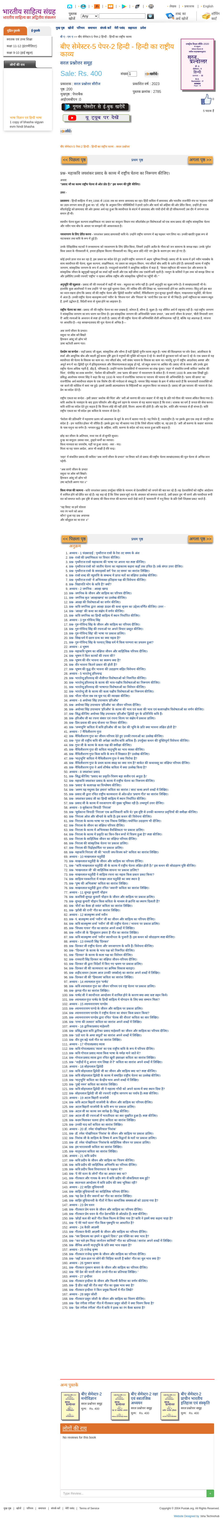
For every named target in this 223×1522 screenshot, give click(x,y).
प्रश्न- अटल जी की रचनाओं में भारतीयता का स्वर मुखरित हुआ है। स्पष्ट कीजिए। (113, 1115)
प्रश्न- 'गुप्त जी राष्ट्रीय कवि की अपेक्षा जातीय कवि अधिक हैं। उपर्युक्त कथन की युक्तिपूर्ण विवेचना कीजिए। (129, 740)
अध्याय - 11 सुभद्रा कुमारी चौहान (88, 892)
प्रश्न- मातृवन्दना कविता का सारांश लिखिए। (93, 1151)
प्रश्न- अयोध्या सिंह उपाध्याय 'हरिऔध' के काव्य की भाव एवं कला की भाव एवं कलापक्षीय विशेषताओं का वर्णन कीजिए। (136, 709)
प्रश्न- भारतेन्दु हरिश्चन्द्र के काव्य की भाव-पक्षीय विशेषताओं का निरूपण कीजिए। (114, 682)
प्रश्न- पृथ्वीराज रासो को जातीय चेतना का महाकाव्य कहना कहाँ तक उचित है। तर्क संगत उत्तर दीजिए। (126, 566)
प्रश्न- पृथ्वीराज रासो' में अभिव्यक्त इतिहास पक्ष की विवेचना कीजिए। (107, 580)
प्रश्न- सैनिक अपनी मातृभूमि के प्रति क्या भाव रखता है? (100, 1245)
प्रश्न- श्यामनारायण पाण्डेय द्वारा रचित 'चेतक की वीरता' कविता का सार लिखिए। (114, 1017)
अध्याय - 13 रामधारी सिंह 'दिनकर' (89, 941)
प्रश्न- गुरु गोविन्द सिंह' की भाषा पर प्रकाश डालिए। (97, 633)
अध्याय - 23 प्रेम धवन (81, 1205)
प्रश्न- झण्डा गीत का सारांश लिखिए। (89, 990)
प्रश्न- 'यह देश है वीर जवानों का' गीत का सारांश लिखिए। (100, 1196)
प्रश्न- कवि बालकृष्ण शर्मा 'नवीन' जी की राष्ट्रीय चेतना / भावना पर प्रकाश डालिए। (114, 923)
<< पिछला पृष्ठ (74, 159)
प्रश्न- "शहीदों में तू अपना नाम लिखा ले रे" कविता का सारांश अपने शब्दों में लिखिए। (115, 1062)
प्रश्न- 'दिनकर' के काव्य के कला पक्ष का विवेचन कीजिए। (101, 955)
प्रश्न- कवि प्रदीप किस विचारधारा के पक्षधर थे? (95, 1169)
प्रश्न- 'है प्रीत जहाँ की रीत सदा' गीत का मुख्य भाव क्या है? (101, 1285)
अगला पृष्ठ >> (200, 159)
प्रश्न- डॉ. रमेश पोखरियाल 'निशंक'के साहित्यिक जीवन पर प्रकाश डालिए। (110, 1142)
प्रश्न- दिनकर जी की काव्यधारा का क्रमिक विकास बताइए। (102, 968)
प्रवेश (143, 28)
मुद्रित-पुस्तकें (13, 30)
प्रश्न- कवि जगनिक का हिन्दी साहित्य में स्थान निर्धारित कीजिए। (104, 615)
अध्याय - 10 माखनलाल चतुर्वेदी (87, 856)
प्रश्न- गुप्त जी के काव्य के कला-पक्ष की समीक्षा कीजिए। (100, 745)
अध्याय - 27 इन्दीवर (80, 1276)
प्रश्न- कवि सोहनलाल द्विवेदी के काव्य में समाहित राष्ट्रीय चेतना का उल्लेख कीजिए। (115, 1075)
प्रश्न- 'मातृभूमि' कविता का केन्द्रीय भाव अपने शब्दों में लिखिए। (104, 1080)
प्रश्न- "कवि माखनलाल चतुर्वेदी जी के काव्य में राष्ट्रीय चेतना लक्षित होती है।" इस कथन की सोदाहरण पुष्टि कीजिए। (132, 865)
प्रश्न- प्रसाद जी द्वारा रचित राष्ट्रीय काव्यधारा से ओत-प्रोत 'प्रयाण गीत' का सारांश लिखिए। (118, 794)
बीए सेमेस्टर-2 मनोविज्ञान (91, 1396)
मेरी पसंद (119, 28)
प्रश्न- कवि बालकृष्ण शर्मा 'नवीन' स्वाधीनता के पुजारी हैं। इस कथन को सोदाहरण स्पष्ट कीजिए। (122, 937)
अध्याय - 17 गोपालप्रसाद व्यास (87, 1044)
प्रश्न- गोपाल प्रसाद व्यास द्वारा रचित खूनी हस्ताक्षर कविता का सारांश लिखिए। (112, 1057)
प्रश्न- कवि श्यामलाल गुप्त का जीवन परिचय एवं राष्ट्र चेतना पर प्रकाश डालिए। (112, 986)
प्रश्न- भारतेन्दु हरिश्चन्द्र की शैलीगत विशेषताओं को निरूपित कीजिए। (107, 678)
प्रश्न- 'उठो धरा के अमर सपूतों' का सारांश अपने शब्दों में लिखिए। (105, 1035)
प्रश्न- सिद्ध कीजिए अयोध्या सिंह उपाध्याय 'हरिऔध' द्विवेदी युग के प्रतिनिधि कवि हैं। (116, 714)
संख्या (124, 74)
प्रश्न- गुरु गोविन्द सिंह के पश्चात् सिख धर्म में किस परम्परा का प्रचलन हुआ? (111, 642)
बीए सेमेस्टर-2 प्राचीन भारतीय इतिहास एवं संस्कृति (195, 1398)
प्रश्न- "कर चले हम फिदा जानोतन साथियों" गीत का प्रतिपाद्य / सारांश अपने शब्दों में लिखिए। (120, 1240)
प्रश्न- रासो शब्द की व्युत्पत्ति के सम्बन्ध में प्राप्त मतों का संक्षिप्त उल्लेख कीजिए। (113, 575)
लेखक (172, 6)
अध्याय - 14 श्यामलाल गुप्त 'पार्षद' (88, 981)
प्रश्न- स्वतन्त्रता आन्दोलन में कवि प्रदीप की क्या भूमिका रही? (103, 1182)
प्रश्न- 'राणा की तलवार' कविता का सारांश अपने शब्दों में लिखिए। (105, 1022)
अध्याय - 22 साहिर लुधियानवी (86, 1187)
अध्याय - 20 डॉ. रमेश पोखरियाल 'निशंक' (92, 1129)
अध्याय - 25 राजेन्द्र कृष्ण (83, 1249)
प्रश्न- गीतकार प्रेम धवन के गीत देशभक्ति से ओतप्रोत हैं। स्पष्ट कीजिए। (108, 1214)
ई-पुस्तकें (35, 30)
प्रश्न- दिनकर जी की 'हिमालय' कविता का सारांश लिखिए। (101, 977)
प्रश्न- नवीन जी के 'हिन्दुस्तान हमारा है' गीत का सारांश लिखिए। (104, 932)
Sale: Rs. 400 (81, 73)
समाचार (92, 28)
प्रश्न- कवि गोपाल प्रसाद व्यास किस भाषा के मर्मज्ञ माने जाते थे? (104, 1053)
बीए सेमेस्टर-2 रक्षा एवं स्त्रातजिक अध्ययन (144, 1398)
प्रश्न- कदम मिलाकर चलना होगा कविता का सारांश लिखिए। (102, 1120)
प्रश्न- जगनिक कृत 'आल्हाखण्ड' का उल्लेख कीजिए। (98, 597)
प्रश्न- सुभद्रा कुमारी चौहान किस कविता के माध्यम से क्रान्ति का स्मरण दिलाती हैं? (114, 901)
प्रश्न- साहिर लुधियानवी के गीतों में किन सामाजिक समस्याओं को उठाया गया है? (113, 1200)
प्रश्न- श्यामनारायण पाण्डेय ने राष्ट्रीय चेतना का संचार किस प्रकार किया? (109, 1013)
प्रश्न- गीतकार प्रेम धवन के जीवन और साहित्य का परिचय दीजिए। (105, 1209)
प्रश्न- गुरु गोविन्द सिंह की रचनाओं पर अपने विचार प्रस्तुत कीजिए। (106, 629)
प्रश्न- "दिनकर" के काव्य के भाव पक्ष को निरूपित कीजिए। (102, 950)
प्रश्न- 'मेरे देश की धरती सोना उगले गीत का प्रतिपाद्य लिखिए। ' (103, 1272)
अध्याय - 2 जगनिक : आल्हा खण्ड (88, 589)
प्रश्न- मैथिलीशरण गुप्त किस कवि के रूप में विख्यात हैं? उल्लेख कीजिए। (109, 754)
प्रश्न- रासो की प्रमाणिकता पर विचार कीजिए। (94, 557)
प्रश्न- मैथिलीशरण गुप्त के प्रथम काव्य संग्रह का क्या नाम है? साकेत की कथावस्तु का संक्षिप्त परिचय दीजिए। (129, 763)
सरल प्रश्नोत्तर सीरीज (87, 84)
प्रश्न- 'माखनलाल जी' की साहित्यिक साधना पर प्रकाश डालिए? (104, 870)
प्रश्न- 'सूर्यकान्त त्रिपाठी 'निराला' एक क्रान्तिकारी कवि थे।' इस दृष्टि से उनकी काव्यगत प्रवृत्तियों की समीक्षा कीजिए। (133, 812)
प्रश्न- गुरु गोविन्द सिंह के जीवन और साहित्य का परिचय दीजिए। (104, 624)
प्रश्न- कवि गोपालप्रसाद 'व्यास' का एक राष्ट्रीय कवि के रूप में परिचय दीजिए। (112, 1048)
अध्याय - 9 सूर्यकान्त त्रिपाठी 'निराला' (90, 807)
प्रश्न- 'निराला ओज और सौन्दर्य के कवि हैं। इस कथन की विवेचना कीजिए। (110, 816)
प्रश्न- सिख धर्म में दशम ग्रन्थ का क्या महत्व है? (94, 638)
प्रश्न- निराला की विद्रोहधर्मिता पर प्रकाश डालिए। (96, 848)
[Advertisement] (77, 1343)
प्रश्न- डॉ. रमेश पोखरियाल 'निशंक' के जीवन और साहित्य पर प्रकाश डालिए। (111, 1133)
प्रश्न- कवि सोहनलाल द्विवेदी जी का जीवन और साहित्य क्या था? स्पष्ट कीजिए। (113, 1071)
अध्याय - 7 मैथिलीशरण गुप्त (85, 731)
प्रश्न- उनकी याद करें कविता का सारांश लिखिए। (96, 1124)
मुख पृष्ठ (60, 28)
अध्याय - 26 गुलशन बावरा (84, 1263)
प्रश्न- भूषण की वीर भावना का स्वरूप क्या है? (95, 660)
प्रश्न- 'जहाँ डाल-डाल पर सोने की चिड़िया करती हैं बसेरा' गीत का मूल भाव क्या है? (115, 1258)
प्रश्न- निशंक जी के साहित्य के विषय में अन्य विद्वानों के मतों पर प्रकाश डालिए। (113, 1138)
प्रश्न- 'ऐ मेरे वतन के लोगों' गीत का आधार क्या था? (98, 1173)
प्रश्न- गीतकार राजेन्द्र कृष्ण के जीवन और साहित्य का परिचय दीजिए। (107, 1254)
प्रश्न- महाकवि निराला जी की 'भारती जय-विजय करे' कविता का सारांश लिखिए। (114, 852)
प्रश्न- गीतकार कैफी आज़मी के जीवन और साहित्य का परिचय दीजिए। (108, 1232)
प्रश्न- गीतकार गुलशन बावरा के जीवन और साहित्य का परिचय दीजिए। (108, 1267)
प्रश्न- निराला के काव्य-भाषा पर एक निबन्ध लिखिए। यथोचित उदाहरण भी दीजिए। (115, 821)
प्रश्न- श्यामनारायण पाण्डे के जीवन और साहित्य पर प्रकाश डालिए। (106, 1008)
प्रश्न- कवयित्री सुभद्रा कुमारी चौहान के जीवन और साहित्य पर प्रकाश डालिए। (112, 897)
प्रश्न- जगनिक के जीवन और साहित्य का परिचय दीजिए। (100, 593)
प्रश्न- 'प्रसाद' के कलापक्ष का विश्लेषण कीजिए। (95, 785)
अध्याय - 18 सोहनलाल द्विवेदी (86, 1066)
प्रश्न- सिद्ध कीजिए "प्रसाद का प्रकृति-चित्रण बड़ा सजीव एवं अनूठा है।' (108, 776)
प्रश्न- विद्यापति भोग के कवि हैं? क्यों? (90, 584)
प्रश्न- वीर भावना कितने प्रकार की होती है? (93, 664)
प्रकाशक (189, 6)
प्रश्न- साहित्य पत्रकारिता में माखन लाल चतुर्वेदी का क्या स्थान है (104, 879)
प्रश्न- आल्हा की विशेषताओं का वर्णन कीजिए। (95, 602)
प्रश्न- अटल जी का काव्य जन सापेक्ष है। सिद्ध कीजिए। (99, 1111)
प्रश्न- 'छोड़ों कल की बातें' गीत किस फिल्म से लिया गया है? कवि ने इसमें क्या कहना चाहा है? (121, 1218)
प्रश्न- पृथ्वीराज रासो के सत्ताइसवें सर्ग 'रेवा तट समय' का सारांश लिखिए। (109, 571)
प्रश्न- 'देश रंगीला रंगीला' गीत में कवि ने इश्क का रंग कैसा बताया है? (107, 1307)
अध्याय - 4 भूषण (79, 647)
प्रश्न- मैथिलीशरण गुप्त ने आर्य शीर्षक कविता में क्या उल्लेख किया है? (108, 767)
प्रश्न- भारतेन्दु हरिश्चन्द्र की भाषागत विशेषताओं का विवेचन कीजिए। (107, 687)
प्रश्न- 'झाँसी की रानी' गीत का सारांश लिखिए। (94, 910)
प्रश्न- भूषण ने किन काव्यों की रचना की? (92, 656)
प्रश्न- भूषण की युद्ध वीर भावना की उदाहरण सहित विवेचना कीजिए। (107, 669)
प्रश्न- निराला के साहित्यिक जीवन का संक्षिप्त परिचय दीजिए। (103, 839)
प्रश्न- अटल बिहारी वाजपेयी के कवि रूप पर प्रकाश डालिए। (102, 1107)
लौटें (67, 131)
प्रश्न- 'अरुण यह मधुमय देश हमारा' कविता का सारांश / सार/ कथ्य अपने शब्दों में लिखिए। (118, 789)
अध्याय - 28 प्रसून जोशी (83, 1294)
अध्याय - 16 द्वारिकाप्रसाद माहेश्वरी (89, 1026)
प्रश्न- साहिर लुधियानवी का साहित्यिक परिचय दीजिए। (99, 1191)
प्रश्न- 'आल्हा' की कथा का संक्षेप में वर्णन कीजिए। (96, 611)
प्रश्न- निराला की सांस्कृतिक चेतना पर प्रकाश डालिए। (98, 843)
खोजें (70, 28)
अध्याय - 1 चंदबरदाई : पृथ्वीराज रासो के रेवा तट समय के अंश (104, 553)
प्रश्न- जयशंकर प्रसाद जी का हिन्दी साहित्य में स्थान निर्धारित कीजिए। (107, 798)
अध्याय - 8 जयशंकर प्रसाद (84, 772)
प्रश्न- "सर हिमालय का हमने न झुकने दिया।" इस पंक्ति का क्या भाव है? (109, 1236)
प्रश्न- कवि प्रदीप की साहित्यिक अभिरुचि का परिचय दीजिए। (103, 1165)
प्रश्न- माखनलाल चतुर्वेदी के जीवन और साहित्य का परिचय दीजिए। (106, 861)
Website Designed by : (187, 1516)
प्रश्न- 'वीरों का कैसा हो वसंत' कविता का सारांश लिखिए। (100, 906)
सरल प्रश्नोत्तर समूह (76, 62)
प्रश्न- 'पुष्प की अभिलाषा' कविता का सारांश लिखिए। (98, 883)
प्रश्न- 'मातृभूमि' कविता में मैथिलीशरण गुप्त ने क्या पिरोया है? (103, 758)
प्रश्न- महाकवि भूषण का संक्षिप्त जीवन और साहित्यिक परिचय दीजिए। (108, 651)
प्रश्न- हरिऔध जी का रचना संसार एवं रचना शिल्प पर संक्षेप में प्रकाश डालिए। (112, 718)
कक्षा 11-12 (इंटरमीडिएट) (22, 46)
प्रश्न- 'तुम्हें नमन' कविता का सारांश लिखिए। (93, 1084)
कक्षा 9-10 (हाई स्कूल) (20, 52)
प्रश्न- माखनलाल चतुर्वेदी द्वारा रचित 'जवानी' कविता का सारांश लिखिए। (109, 888)
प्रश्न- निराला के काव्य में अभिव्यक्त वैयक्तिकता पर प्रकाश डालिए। (106, 830)
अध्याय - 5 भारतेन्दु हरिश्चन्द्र (85, 673)
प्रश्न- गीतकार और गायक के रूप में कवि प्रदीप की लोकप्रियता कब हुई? (109, 1178)
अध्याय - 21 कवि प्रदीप (82, 1156)
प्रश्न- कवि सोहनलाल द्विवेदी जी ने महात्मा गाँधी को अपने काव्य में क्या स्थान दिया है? (117, 1089)
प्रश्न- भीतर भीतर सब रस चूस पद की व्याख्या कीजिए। (99, 696)
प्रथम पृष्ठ (137, 160)
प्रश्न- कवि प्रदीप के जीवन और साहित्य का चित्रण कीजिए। (101, 1160)
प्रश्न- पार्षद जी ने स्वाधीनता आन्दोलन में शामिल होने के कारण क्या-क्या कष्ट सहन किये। (118, 995)
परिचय (81, 28)
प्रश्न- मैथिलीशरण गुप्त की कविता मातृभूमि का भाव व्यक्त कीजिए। (107, 749)
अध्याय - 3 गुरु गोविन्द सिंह (84, 620)
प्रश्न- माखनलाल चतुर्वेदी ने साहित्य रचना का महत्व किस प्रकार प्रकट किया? (111, 874)
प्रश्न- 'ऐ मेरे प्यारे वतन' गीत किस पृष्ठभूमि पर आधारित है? (101, 1223)
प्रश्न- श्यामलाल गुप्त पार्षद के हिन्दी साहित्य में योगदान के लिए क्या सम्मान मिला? (114, 999)
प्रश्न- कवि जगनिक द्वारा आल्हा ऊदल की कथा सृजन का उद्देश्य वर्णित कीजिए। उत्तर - (117, 606)
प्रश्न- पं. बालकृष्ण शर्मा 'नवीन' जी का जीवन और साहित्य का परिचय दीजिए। (112, 919)
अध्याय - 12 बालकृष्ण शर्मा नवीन (88, 915)
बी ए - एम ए (66, 36)
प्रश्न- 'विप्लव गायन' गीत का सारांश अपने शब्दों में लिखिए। (102, 928)
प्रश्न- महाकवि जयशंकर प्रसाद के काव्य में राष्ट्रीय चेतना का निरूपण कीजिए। (112, 781)
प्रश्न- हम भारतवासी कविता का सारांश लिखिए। (95, 1147)
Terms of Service (89, 1508)
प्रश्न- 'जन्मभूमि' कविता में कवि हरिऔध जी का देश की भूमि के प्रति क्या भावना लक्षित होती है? (122, 727)
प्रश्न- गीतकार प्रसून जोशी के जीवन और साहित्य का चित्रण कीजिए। (107, 1299)
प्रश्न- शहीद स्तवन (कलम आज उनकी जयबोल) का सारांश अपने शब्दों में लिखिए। (114, 973)
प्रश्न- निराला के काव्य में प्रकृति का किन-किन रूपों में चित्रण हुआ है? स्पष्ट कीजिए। (115, 834)
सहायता (132, 28)
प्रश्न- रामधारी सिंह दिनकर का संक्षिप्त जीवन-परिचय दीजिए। (103, 959)
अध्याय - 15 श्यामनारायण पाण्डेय (88, 1004)
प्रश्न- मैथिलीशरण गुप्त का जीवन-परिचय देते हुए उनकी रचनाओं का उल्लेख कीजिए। (116, 736)
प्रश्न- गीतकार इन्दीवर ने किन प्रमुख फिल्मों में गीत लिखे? (101, 1290)
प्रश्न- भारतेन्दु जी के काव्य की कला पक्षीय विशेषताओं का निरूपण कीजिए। (111, 691)
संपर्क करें (105, 28)
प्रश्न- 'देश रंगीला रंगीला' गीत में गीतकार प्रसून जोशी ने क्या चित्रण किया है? (111, 1303)
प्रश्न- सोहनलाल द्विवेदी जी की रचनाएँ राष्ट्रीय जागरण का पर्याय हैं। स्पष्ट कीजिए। (113, 1093)
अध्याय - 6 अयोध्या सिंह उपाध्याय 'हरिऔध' (94, 700)
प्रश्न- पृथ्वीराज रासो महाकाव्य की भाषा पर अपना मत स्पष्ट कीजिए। (107, 562)
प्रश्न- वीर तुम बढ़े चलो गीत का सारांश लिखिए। (95, 1040)
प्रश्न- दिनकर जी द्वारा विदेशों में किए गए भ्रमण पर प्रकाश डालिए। (105, 964)
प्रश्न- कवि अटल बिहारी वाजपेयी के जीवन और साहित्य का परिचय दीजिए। (111, 1102)
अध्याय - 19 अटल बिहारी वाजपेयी (89, 1098)
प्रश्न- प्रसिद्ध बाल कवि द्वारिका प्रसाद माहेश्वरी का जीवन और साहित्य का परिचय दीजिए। (119, 1031)
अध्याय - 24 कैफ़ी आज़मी (84, 1227)
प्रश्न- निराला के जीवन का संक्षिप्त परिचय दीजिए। (97, 825)
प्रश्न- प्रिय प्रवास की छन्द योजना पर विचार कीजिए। (98, 722)
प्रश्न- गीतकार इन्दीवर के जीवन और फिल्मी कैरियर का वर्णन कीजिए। (108, 1281)
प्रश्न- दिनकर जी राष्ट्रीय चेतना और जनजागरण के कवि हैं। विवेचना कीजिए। (111, 946)
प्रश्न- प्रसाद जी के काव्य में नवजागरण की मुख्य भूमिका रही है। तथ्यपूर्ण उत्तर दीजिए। (116, 803)
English (208, 6)
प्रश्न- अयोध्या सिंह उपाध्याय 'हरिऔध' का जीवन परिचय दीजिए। (105, 705)
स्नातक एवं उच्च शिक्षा (19, 39)
